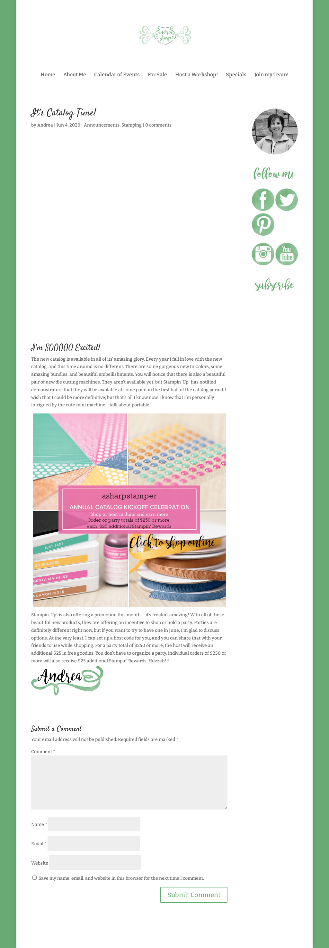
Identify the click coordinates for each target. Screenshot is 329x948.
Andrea (45, 125)
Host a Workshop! (196, 75)
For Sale (157, 75)
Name (39, 824)
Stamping (131, 125)
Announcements (102, 125)
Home (47, 75)
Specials (236, 75)
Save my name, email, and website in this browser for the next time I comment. (121, 878)
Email (39, 844)
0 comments (158, 125)
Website (39, 863)
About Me (74, 75)
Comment (43, 751)
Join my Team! (271, 75)
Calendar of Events (117, 75)
